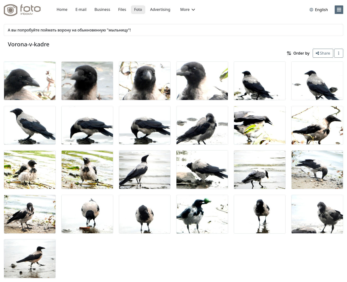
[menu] (339, 9)
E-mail (81, 9)
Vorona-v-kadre (29, 44)
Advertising (160, 9)
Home (62, 9)
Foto (138, 9)
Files (122, 9)
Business (102, 9)
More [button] (187, 9)
